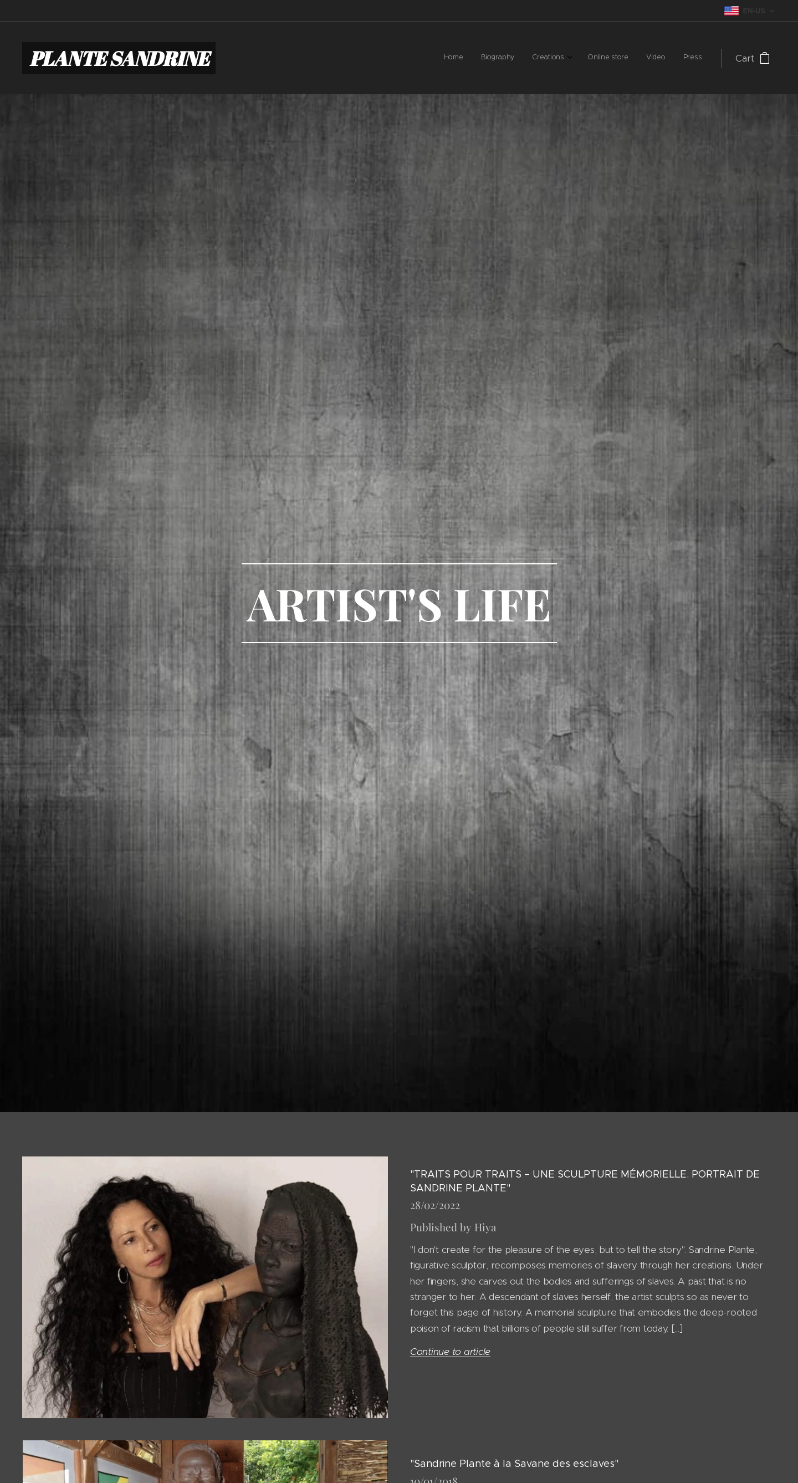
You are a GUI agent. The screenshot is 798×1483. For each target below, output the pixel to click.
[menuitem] (610, 58)
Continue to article (450, 1352)
